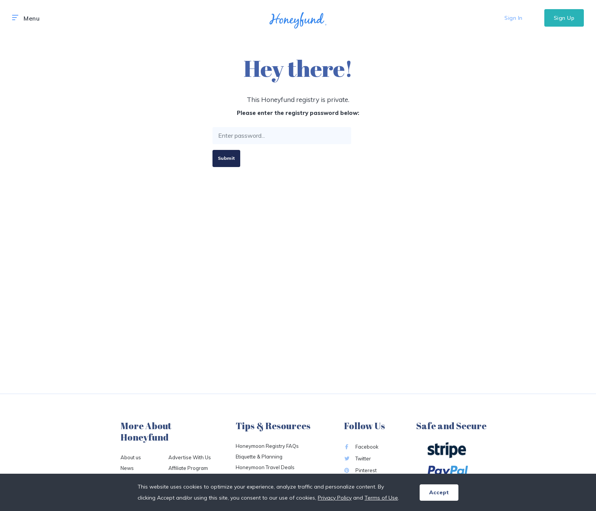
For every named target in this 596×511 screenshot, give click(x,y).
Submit (226, 158)
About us (130, 457)
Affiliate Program (188, 468)
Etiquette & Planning (259, 457)
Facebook (361, 447)
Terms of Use (381, 497)
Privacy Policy (335, 497)
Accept (439, 492)
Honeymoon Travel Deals (265, 467)
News (127, 468)
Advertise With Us (189, 457)
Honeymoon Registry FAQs (267, 446)
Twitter (357, 458)
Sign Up (564, 17)
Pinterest (360, 470)
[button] (15, 18)
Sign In (513, 17)
